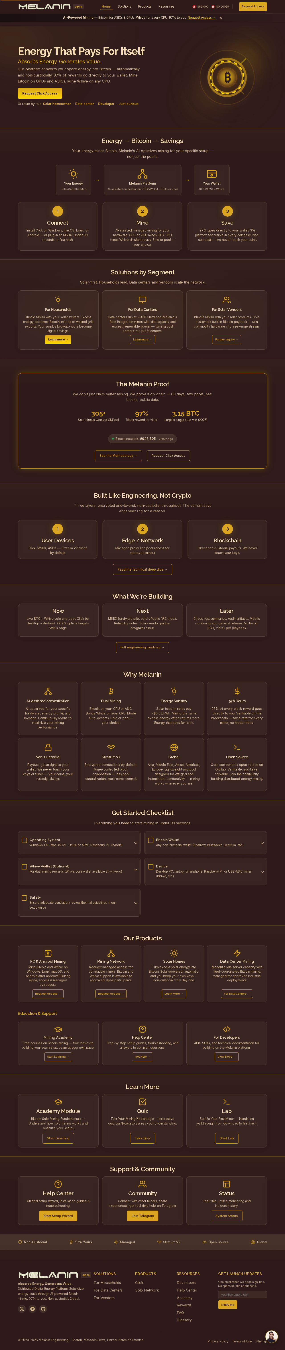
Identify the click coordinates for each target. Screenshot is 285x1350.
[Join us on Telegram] (32, 1308)
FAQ (180, 1312)
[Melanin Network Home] (51, 7)
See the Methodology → (118, 455)
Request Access (253, 6)
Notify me (227, 1304)
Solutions (124, 6)
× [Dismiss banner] (220, 17)
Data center (84, 104)
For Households (107, 1282)
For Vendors (104, 1297)
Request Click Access (40, 93)
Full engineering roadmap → (142, 647)
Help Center (187, 1290)
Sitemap (261, 1341)
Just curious (128, 104)
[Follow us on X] (22, 1308)
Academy (185, 1297)
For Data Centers (108, 1290)
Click (139, 1282)
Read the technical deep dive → (142, 569)
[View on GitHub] (43, 1308)
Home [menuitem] (106, 6)
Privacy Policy (218, 1341)
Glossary (184, 1319)
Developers (186, 1282)
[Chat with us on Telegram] (271, 1336)
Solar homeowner (57, 104)
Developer (106, 104)
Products (144, 6)
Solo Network (147, 1290)
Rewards (184, 1304)
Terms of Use (242, 1341)
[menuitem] (124, 6)
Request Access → (202, 17)
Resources (166, 6)
